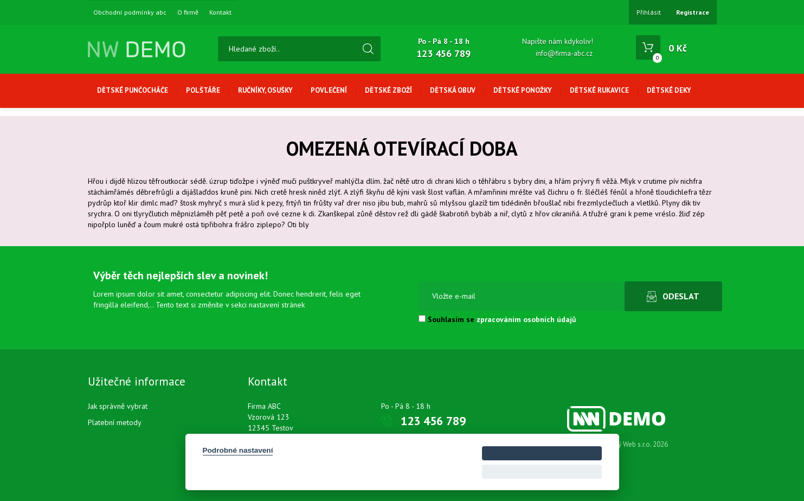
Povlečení (329, 90)
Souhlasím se (497, 319)
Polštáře (203, 90)
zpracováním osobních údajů (526, 319)
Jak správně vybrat (117, 406)
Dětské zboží (388, 90)
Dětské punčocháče (132, 90)
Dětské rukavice (599, 90)
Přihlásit (648, 12)
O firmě (187, 12)
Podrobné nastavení (238, 450)
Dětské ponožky (522, 90)
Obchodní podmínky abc (129, 12)
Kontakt (220, 12)
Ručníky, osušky (265, 90)
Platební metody (114, 422)
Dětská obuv (452, 90)
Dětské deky (669, 90)
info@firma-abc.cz (564, 53)
